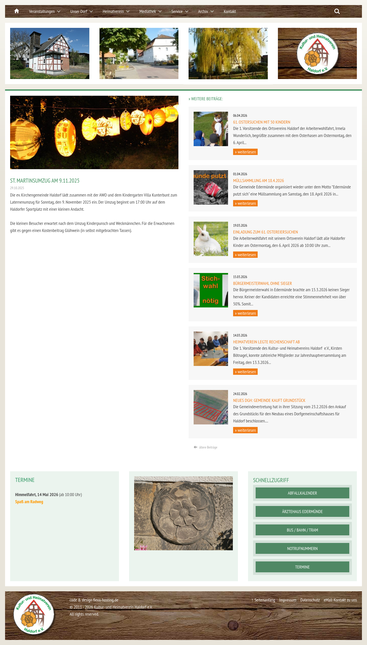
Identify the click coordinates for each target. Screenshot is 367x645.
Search (337, 11)
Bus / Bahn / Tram (302, 530)
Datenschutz (309, 600)
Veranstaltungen (42, 11)
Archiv (203, 11)
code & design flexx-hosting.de (94, 600)
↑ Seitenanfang (263, 600)
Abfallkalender (302, 493)
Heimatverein (113, 11)
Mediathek (147, 11)
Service (177, 11)
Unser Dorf (78, 11)
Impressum (287, 600)
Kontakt (230, 11)
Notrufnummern (302, 548)
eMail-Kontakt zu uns (340, 600)
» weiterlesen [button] (245, 152)
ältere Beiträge (205, 447)
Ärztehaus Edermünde (302, 511)
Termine (302, 567)
